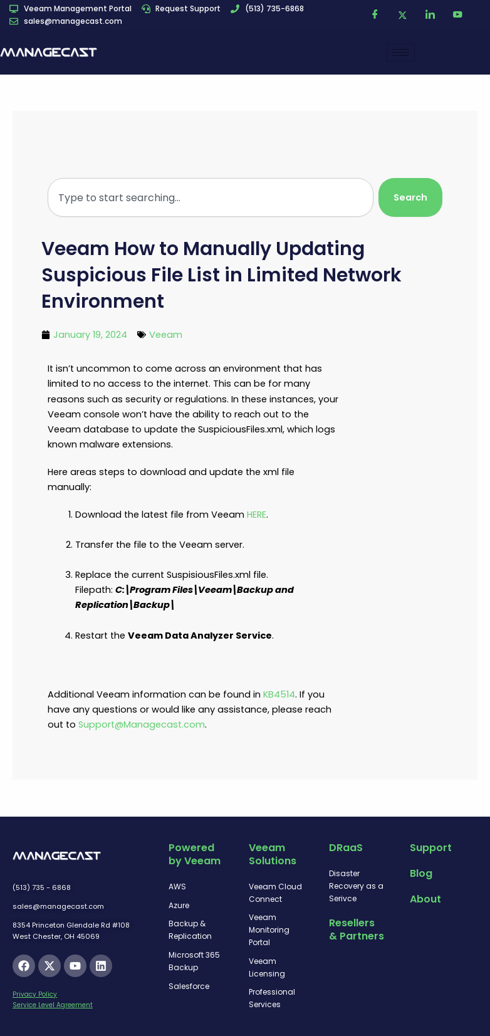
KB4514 (279, 694)
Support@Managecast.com (141, 724)
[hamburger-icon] (401, 52)
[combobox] (210, 197)
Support (431, 847)
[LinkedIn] (430, 15)
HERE (256, 514)
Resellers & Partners (356, 929)
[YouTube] (458, 15)
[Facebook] (375, 15)
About (425, 899)
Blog (421, 873)
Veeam (165, 334)
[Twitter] (403, 15)
